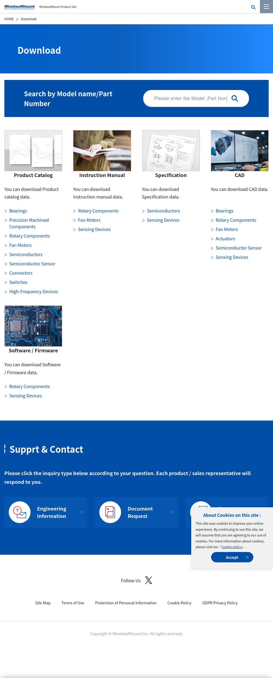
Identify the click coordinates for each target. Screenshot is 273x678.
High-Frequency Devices (33, 291)
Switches (18, 282)
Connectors (20, 272)
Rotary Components (29, 235)
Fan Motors (20, 245)
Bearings (18, 210)
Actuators (225, 238)
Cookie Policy (179, 602)
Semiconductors (25, 254)
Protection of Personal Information (126, 602)
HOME (9, 18)
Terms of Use (72, 602)
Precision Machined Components (29, 223)
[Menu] (266, 6)
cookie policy (232, 546)
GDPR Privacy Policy (220, 602)
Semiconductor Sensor (32, 263)
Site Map (42, 602)
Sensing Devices (94, 229)
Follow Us (136, 580)
